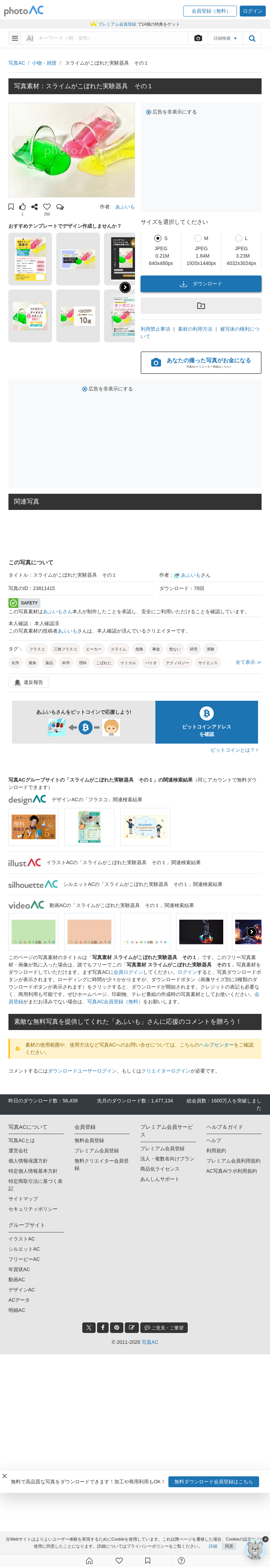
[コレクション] (147, 1560)
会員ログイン (128, 972)
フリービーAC (24, 1259)
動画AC (16, 1279)
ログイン (187, 972)
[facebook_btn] (103, 1327)
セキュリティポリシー (33, 1209)
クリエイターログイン (166, 1071)
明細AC (16, 1310)
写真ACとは (21, 1140)
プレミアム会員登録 (97, 1150)
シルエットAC (24, 1249)
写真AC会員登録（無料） (115, 1001)
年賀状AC (19, 1269)
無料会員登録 (89, 1140)
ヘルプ (213, 1140)
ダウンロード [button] (201, 283)
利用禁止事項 (155, 329)
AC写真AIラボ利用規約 (231, 1171)
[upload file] (198, 38)
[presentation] (251, 932)
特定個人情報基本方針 (33, 1171)
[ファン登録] (119, 1560)
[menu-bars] (15, 38)
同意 (229, 1547)
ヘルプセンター (216, 1045)
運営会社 (18, 1150)
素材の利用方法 (195, 329)
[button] (210, 11)
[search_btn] (252, 38)
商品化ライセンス (160, 1169)
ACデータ (19, 1300)
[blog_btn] (132, 1327)
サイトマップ (23, 1199)
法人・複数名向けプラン (167, 1158)
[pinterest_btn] (116, 1327)
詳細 (213, 1547)
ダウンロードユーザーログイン (82, 1071)
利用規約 (216, 1150)
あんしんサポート (160, 1179)
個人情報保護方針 (28, 1161)
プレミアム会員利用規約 (233, 1161)
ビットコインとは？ (234, 750)
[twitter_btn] (89, 1327)
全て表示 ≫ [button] (249, 662)
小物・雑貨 (44, 63)
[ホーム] (89, 1560)
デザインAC (21, 1290)
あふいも (125, 206)
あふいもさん (57, 611)
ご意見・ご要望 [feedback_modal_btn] (164, 1327)
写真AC (16, 63)
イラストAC (21, 1239)
